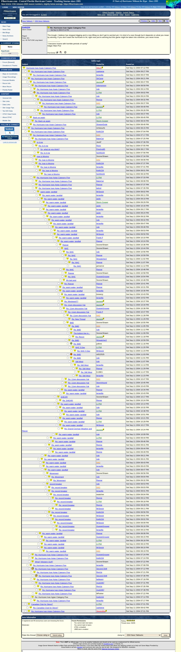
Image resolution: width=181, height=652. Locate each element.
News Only (6, 29)
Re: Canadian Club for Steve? (45, 608)
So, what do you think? (50, 149)
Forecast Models (9, 80)
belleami (100, 579)
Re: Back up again (42, 121)
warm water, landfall (48, 192)
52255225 (100, 153)
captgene (100, 71)
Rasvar (99, 185)
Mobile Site (7, 120)
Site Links (6, 101)
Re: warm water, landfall (52, 195)
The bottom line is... (82, 333)
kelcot (98, 188)
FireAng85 (100, 149)
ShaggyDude (101, 124)
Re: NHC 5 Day (83, 351)
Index (152, 21)
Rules (127, 15)
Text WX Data (8, 111)
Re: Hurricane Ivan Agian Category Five (47, 132)
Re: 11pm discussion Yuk (74, 305)
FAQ (122, 15)
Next (159, 21)
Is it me (40, 142)
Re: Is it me (43, 146)
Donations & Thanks (10, 65)
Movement (54, 473)
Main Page (6, 26)
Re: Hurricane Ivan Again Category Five (47, 71)
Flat (166, 21)
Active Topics (128, 12)
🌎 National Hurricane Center (10, 137)
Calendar (135, 15)
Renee (99, 400)
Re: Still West (83, 365)
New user (101, 15)
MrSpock (100, 192)
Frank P (99, 238)
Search (5, 39)
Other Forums (108, 12)
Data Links (6, 104)
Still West (79, 362)
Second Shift (101, 569)
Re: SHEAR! (68, 400)
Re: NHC (70, 252)
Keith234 (26, 27)
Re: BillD (75, 326)
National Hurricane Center (110, 649)
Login (5, 7)
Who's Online (112, 15)
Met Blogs (6, 32)
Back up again (39, 117)
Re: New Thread (78, 319)
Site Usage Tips (8, 108)
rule (98, 89)
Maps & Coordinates (10, 74)
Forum (5, 62)
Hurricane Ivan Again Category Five (41, 68)
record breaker (56, 484)
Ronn (98, 146)
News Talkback (27, 21)
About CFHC (7, 117)
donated (80, 647)
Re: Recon (79, 337)
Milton (117, 7)
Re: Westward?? (71, 301)
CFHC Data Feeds (9, 114)
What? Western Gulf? (44, 562)
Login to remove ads (10, 142)
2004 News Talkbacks (42, 21)
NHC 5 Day (80, 347)
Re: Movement (57, 477)
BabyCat (100, 139)
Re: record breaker (59, 487)
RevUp (99, 100)
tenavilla (99, 75)
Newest (11, 62)
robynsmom (101, 85)
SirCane (99, 78)
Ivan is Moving (43, 156)
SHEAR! (64, 397)
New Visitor (18, 7)
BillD (72, 323)
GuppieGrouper (102, 276)
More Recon (7, 86)
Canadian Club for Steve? (42, 604)
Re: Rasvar (69, 284)
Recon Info (6, 83)
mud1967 (100, 583)
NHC (66, 248)
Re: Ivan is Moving (46, 160)
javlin (98, 199)
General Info (7, 98)
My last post (71, 280)
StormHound (101, 383)
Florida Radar (8, 90)
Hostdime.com (108, 644)
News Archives (8, 36)
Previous (143, 21)
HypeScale (5, 51)
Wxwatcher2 (101, 259)
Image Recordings (9, 77)
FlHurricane (10, 11)
